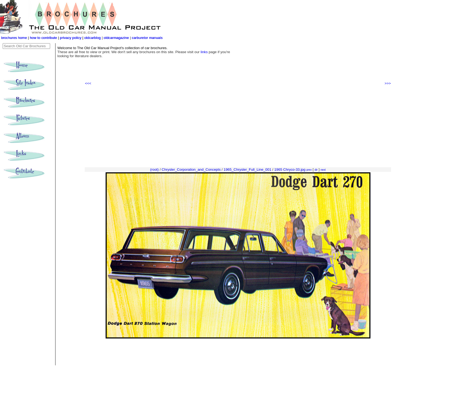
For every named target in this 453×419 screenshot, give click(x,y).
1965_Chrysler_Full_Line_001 (247, 169)
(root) (154, 169)
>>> (388, 83)
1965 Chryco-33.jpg (289, 169)
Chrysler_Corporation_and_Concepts (191, 169)
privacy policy (71, 38)
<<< (88, 83)
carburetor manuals (147, 38)
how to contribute (43, 38)
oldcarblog (92, 38)
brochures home (14, 38)
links (204, 52)
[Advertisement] (238, 126)
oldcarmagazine (117, 38)
